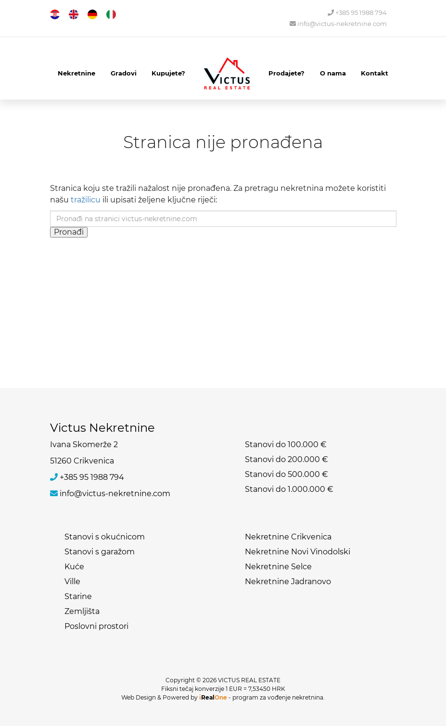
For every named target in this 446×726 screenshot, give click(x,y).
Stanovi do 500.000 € (286, 474)
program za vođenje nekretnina (277, 697)
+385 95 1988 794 (357, 13)
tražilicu (86, 199)
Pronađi (69, 232)
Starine (78, 596)
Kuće (74, 566)
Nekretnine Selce (278, 566)
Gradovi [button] (124, 73)
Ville (72, 581)
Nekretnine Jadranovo (288, 581)
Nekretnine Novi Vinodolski (297, 551)
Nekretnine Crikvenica (288, 536)
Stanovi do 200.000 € (286, 459)
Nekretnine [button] (76, 73)
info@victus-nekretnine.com (338, 24)
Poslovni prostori (96, 626)
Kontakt (374, 73)
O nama (333, 73)
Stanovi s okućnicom (104, 536)
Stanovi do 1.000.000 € (289, 489)
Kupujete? (168, 73)
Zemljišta (82, 611)
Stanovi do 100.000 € (286, 444)
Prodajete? (286, 73)
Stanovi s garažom (99, 551)
